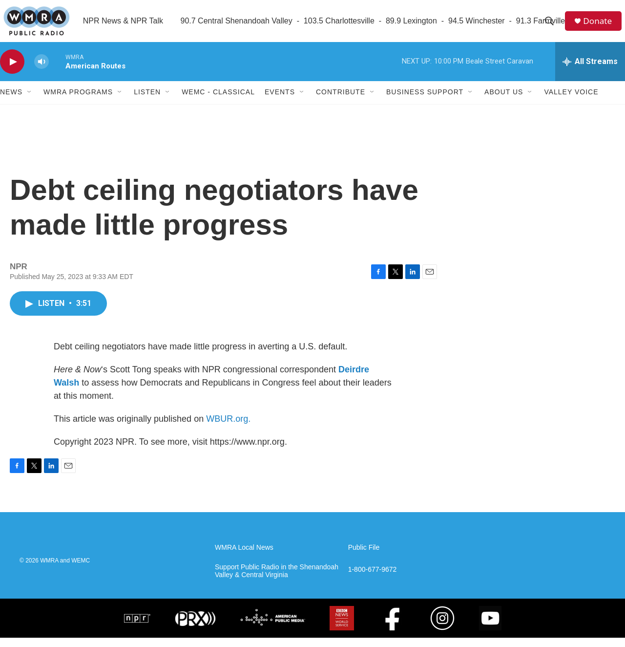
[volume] (41, 71)
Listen (147, 102)
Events (280, 102)
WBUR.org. (228, 428)
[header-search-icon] (551, 26)
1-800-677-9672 (372, 578)
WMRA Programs (78, 102)
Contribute (340, 102)
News (11, 102)
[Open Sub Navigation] (30, 102)
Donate (600, 26)
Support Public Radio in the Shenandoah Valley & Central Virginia (276, 580)
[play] (12, 71)
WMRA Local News (244, 557)
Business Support (424, 102)
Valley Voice (571, 102)
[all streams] (590, 70)
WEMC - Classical (218, 102)
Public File (364, 557)
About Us (503, 102)
